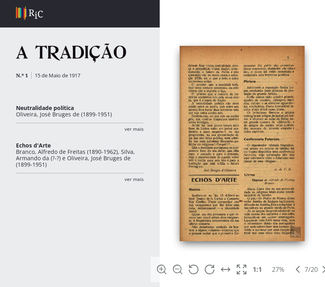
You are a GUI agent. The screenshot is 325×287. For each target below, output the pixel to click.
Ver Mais (134, 129)
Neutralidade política (45, 108)
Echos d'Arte (33, 145)
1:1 (257, 269)
